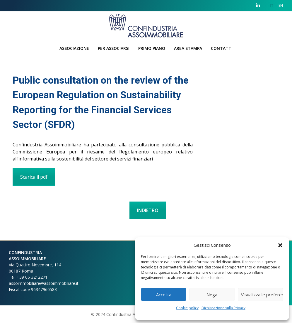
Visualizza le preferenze (262, 294)
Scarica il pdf (33, 177)
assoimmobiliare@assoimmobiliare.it (43, 283)
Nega (211, 294)
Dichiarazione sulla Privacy (223, 307)
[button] (280, 245)
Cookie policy (187, 307)
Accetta (163, 294)
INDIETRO (147, 210)
